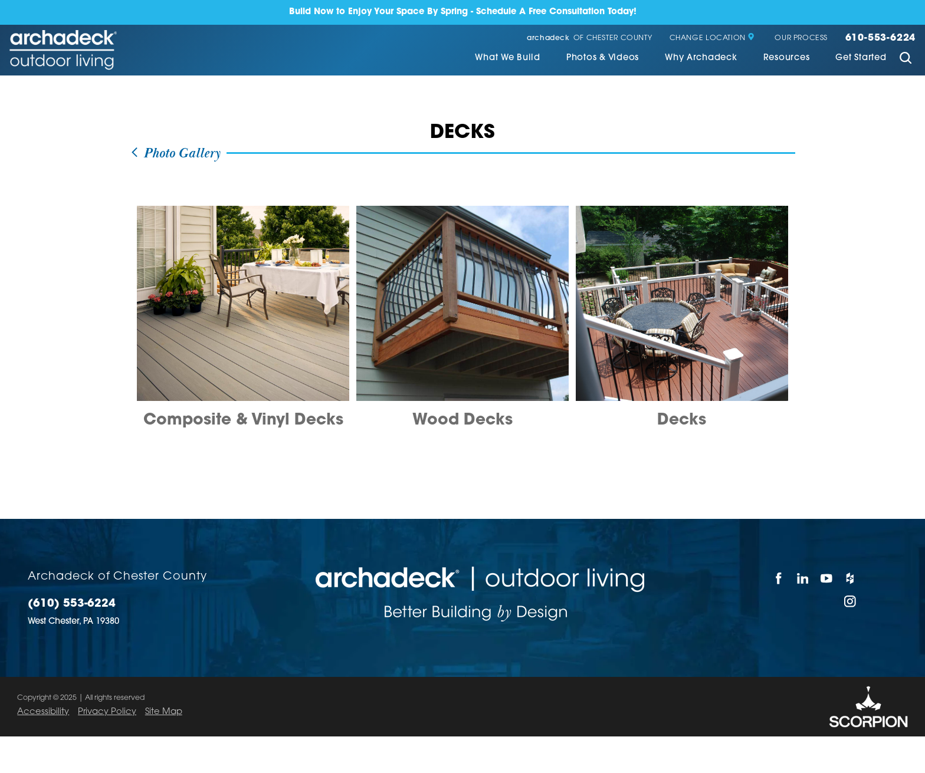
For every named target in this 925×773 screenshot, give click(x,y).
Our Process (801, 38)
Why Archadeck (701, 58)
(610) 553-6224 (72, 604)
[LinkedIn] (803, 578)
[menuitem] (507, 59)
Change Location (712, 38)
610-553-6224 (880, 38)
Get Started (860, 58)
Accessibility (43, 712)
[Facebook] (778, 578)
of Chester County (589, 38)
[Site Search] (905, 59)
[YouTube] (826, 578)
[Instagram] (850, 601)
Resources (786, 58)
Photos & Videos (602, 58)
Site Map (163, 712)
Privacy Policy (107, 712)
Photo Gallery (175, 153)
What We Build (507, 58)
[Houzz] (850, 578)
